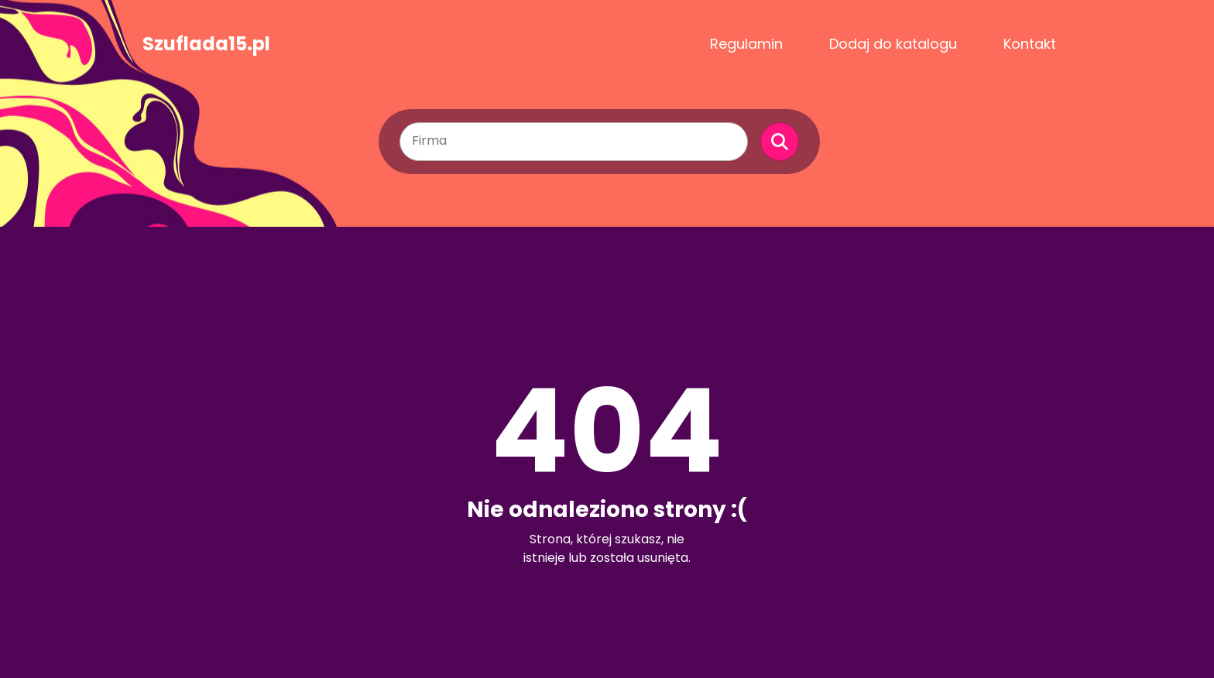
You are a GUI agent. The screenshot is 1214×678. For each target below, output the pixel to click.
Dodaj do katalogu (893, 43)
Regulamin (746, 43)
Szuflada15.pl (206, 44)
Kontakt (1029, 43)
